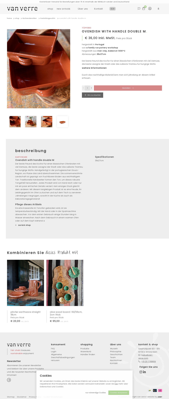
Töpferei (86, 27)
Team (113, 357)
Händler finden (88, 354)
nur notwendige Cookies (95, 392)
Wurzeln (114, 348)
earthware (21, 157)
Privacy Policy (35, 397)
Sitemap (11, 397)
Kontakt (98, 8)
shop (50, 8)
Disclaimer (22, 397)
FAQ (53, 348)
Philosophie (115, 351)
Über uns (83, 8)
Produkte (85, 348)
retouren (55, 360)
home (9, 18)
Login (53, 351)
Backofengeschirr (48, 18)
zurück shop (23, 225)
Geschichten (116, 354)
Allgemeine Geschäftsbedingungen (62, 356)
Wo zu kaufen (93, 95)
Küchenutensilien (30, 18)
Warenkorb (86, 351)
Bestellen (126, 88)
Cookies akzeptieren (118, 392)
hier (116, 384)
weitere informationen (94, 68)
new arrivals (63, 8)
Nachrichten (116, 360)
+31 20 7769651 (147, 361)
